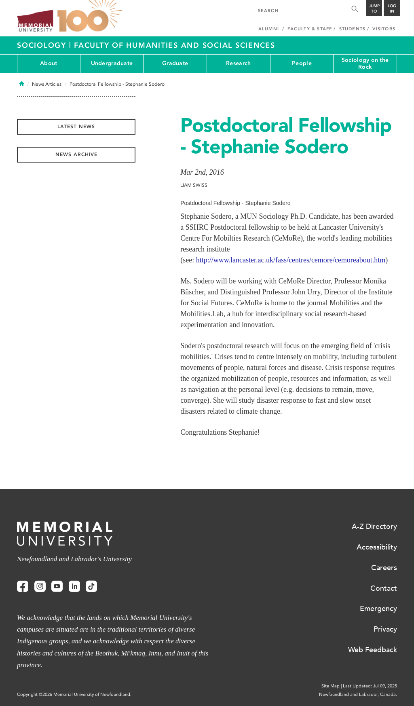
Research (238, 63)
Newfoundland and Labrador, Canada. (358, 694)
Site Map (330, 686)
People (302, 63)
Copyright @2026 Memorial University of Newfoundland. (74, 694)
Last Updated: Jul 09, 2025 (370, 686)
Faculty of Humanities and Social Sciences (174, 45)
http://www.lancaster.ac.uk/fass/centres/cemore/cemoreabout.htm (291, 260)
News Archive (76, 154)
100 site (89, 16)
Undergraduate (112, 63)
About (48, 63)
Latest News (76, 126)
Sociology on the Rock (365, 63)
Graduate (175, 63)
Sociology (43, 45)
